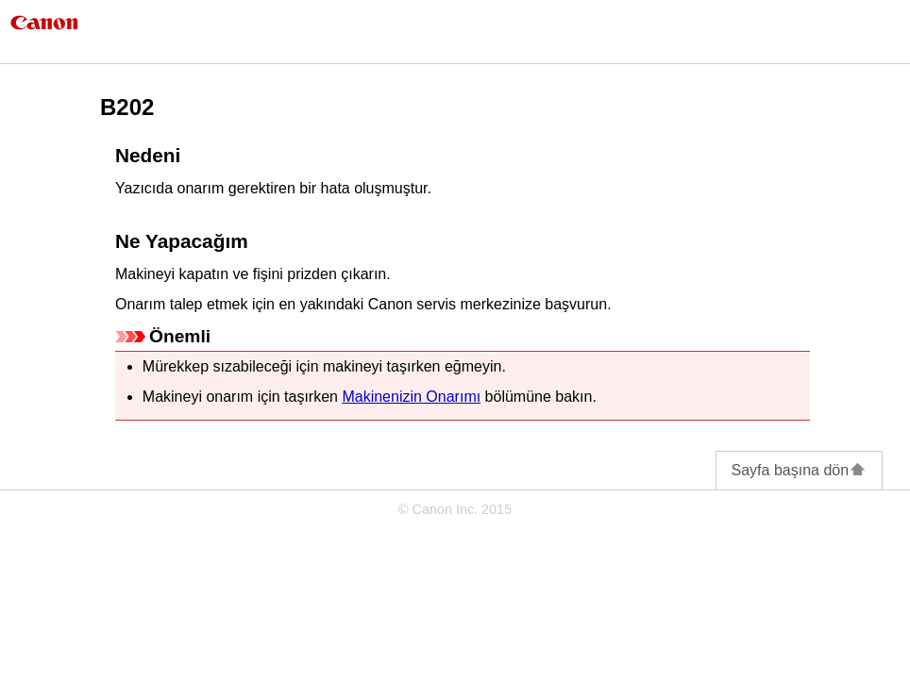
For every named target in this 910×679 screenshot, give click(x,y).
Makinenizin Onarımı (411, 397)
